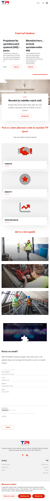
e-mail (3, 378)
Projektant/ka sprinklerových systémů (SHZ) (11, 44)
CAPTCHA (4, 416)
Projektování (6, 464)
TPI (47, 460)
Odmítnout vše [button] (24, 496)
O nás (47, 470)
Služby (4, 460)
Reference (45, 464)
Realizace (5, 467)
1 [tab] (9, 74)
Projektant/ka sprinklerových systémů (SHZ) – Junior (34, 45)
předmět (4, 383)
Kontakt (45, 473)
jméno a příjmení (6, 372)
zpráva (3, 389)
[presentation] (14, 420)
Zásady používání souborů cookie (24, 491)
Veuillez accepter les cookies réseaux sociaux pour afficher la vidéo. (25, 325)
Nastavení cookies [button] (9, 496)
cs (37, 3)
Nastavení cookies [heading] (9, 484)
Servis (4, 470)
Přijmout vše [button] (38, 496)
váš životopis (4, 408)
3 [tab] (40, 74)
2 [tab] (25, 74)
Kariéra (46, 467)
